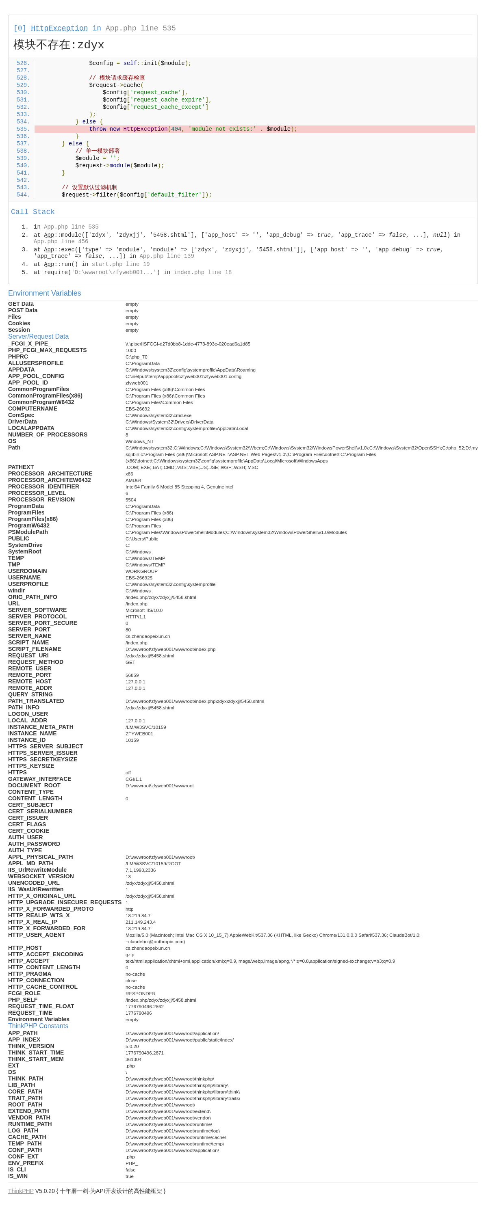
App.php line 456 (61, 241)
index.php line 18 (203, 272)
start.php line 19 (121, 264)
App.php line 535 (141, 28)
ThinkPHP (21, 1191)
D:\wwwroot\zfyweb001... (114, 272)
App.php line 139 (166, 256)
